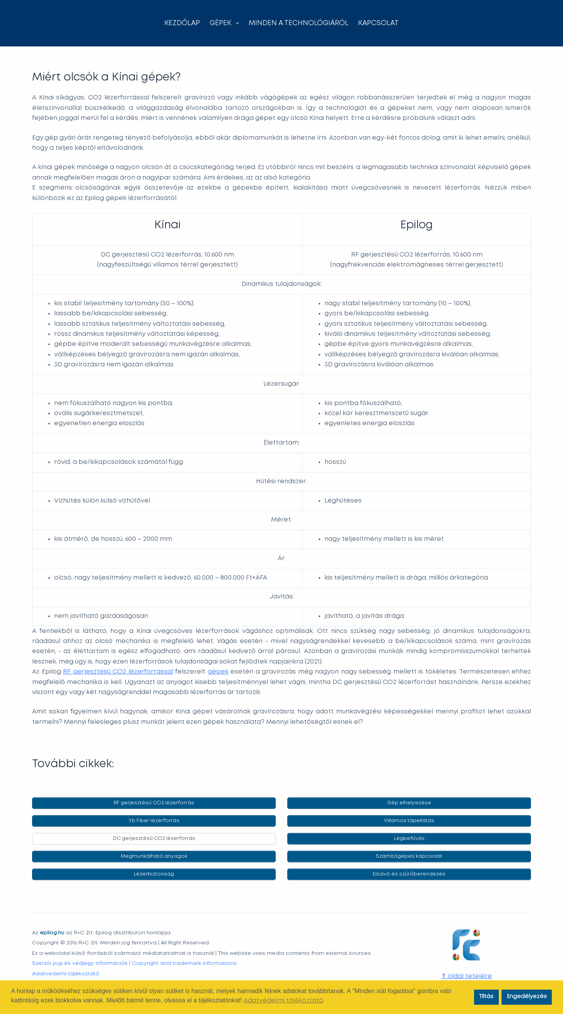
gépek (218, 672)
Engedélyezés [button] (527, 996)
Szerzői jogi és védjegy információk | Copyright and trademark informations (134, 963)
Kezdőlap (182, 23)
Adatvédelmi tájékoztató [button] (283, 1001)
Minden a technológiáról (298, 23)
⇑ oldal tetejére (466, 976)
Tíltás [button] (486, 996)
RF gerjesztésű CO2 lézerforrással (118, 672)
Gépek (226, 23)
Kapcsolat (378, 23)
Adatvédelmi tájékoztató (65, 973)
